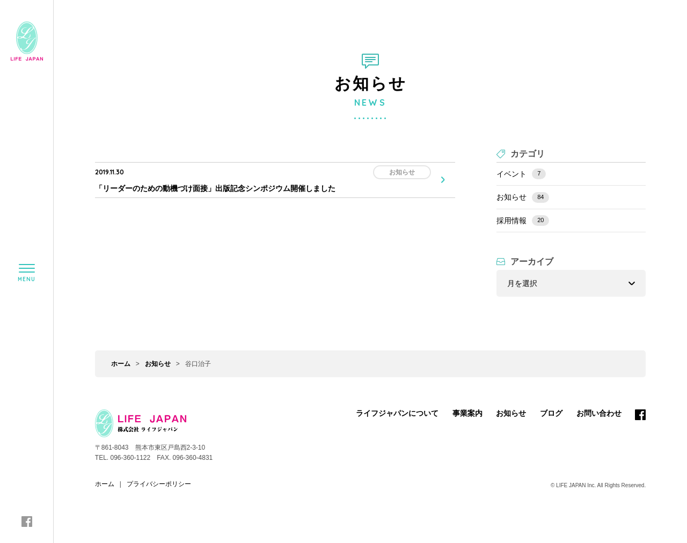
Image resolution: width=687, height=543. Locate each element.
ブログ (551, 413)
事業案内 (467, 413)
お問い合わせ (599, 413)
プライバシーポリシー (159, 484)
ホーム (120, 364)
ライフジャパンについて (397, 413)
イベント (521, 173)
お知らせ (522, 197)
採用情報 (522, 220)
